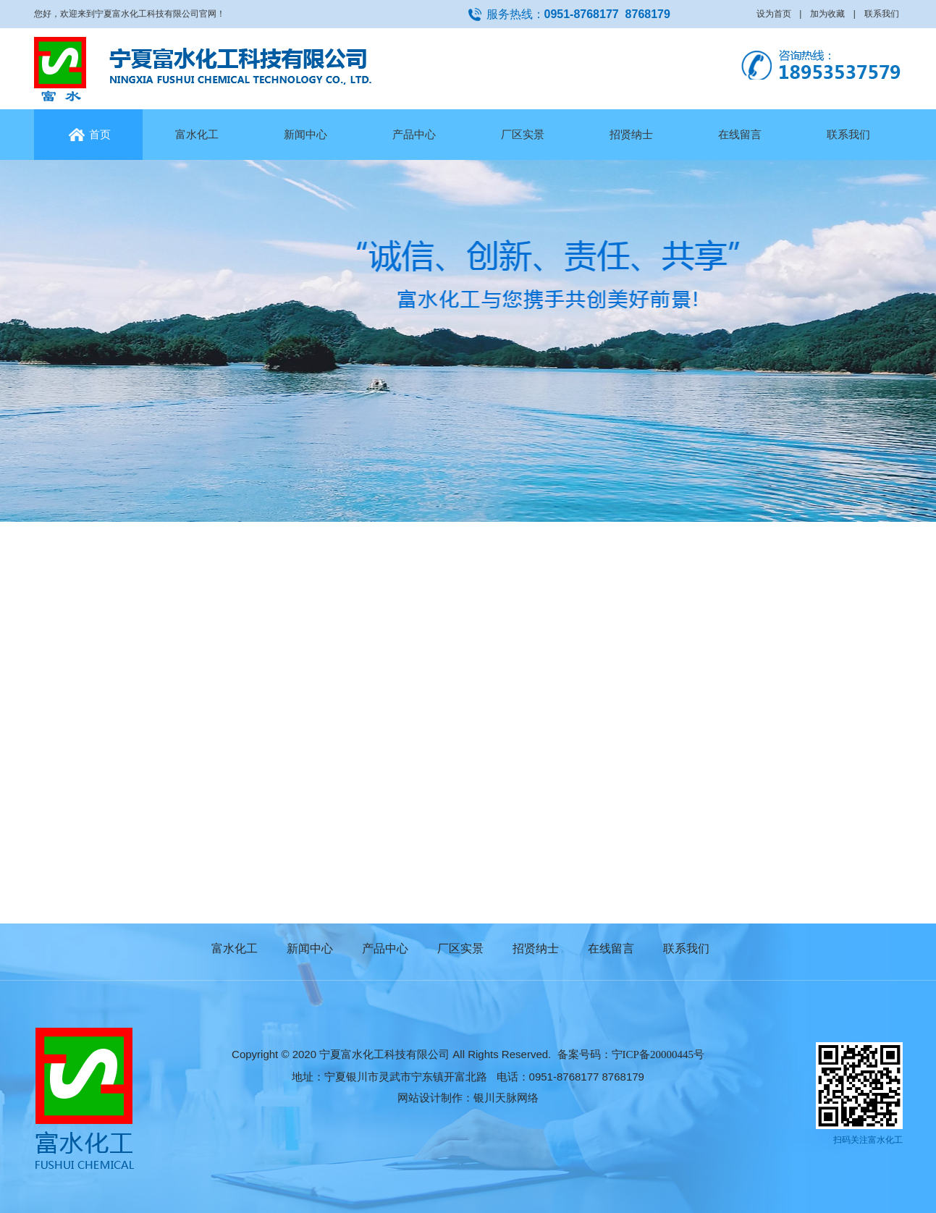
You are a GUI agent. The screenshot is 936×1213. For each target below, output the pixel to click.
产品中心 (414, 134)
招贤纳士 (631, 134)
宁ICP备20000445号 (658, 1054)
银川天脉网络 (506, 1098)
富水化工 (197, 134)
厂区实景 (522, 134)
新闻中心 (305, 134)
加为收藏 (827, 14)
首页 (88, 134)
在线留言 (740, 134)
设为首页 (773, 14)
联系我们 (881, 14)
